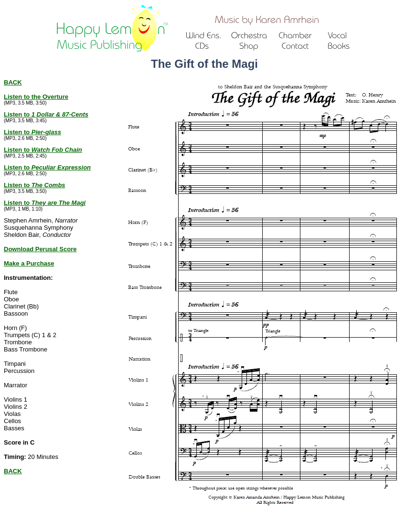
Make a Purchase (29, 263)
